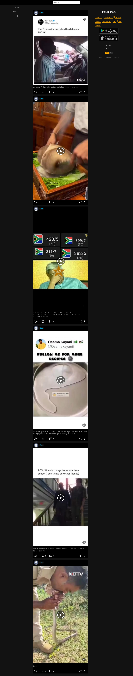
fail (114, 21)
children (98, 17)
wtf (119, 21)
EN (107, 53)
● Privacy (109, 45)
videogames (108, 17)
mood (98, 25)
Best (15, 11)
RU (111, 53)
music (98, 21)
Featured (17, 7)
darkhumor (106, 21)
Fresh (16, 15)
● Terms (108, 48)
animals (118, 17)
